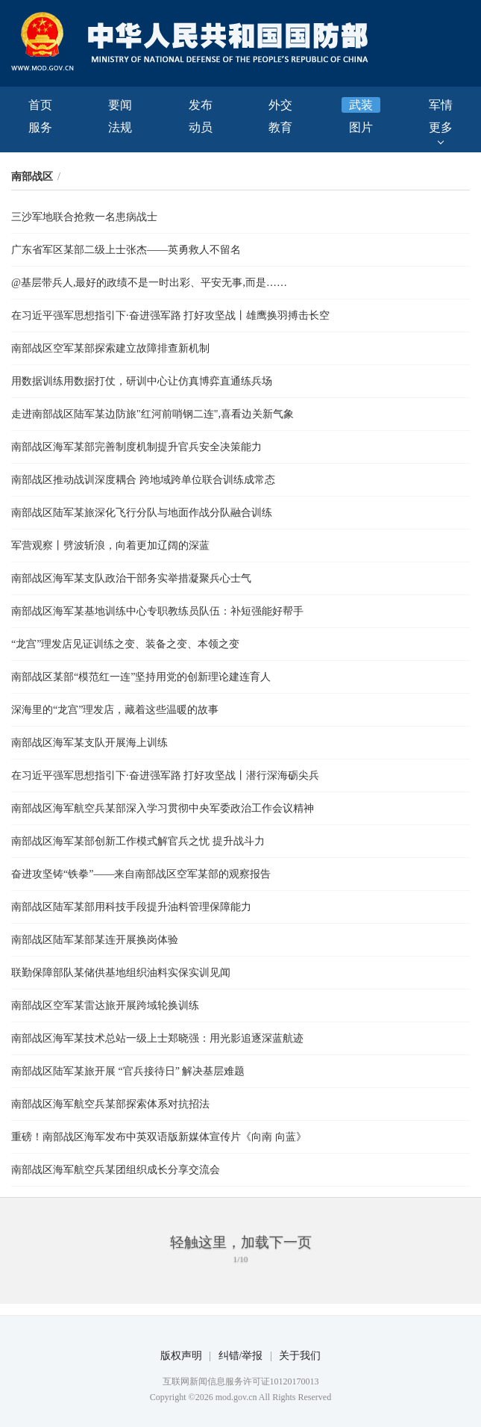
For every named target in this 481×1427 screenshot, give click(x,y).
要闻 (120, 105)
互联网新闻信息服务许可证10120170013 (241, 1381)
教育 (280, 127)
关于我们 (300, 1355)
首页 (40, 105)
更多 (441, 127)
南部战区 (32, 176)
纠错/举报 (241, 1355)
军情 (441, 105)
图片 (361, 127)
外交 (280, 105)
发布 (201, 105)
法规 (120, 127)
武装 (361, 105)
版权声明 (181, 1355)
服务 (40, 127)
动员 (201, 127)
